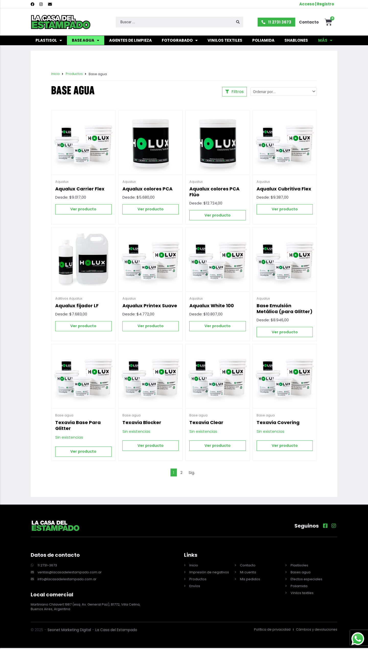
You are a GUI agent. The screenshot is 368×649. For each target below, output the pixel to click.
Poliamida (263, 41)
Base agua (85, 41)
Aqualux (61, 182)
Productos (74, 74)
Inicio (55, 74)
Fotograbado (180, 41)
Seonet (54, 630)
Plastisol (49, 41)
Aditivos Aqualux (68, 299)
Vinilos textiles (225, 41)
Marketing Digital (76, 630)
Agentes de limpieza (130, 41)
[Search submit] (238, 23)
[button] (234, 92)
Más (325, 41)
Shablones (296, 41)
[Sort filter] (283, 92)
